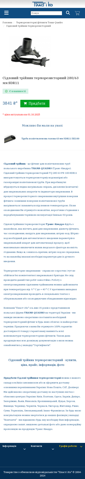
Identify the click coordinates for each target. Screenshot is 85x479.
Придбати (34, 103)
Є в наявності (15, 91)
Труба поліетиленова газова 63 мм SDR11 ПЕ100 (50, 138)
